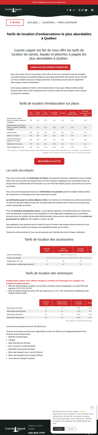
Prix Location (67, 22)
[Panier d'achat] (86, 10)
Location (48, 22)
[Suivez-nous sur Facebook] (67, 10)
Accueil (33, 22)
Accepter (58, 429)
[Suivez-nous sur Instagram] (70, 10)
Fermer (71, 429)
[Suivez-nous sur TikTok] (74, 10)
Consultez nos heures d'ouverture (49, 67)
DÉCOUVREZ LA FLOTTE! (49, 161)
